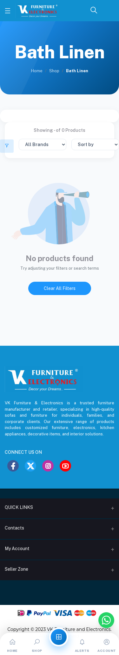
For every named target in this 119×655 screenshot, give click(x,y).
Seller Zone (16, 569)
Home (37, 70)
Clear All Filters (60, 288)
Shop (54, 70)
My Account (17, 548)
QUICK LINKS (19, 507)
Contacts (14, 527)
